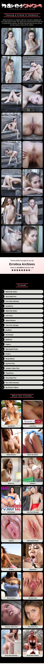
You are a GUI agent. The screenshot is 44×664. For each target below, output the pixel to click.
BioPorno (11, 471)
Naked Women (11, 442)
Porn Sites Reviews (11, 643)
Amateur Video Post (11, 614)
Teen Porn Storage (33, 499)
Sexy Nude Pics (33, 614)
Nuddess (33, 471)
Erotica (11, 557)
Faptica (11, 528)
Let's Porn (33, 413)
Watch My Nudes (33, 442)
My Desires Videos (33, 643)
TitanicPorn (33, 557)
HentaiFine (11, 413)
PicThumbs (11, 499)
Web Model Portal (33, 528)
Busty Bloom (11, 585)
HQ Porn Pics (33, 585)
